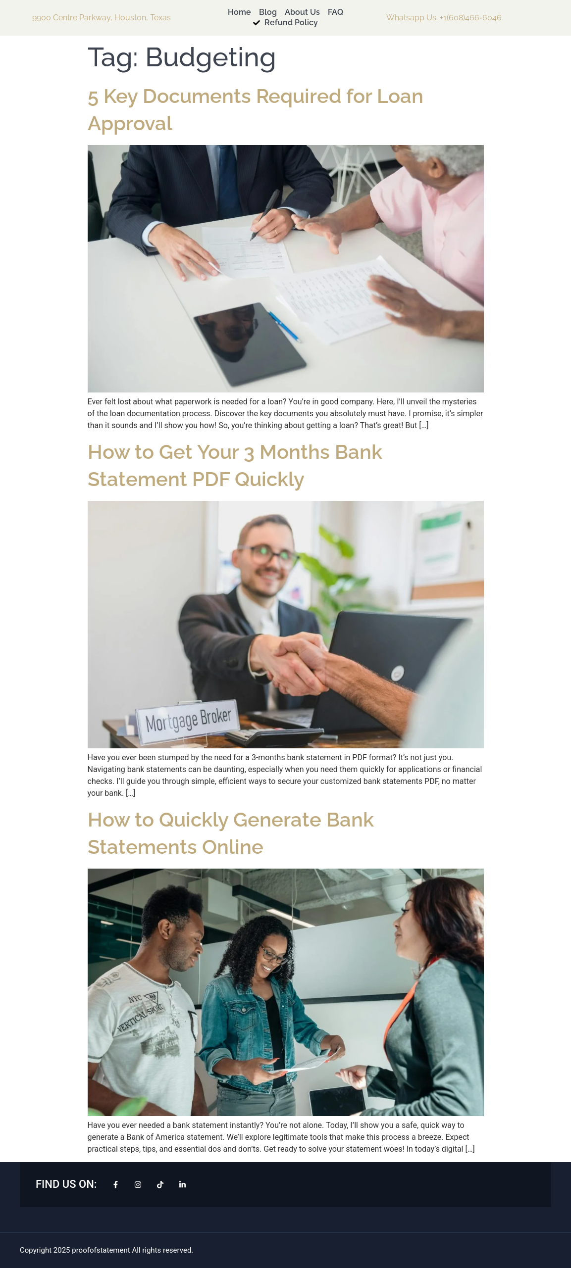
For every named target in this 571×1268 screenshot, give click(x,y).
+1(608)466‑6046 (470, 17)
